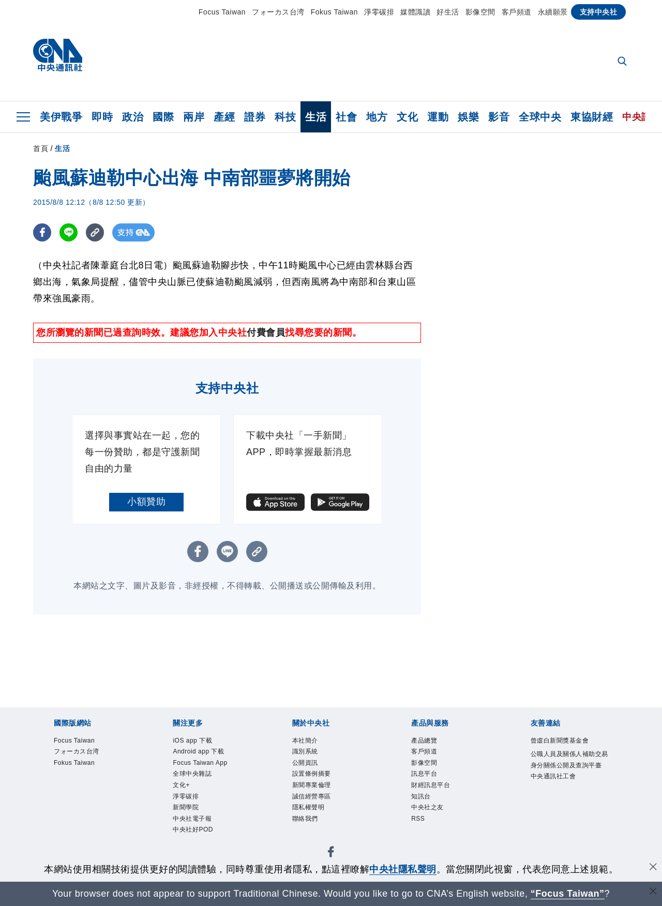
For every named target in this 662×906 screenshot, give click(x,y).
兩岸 (193, 117)
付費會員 (266, 332)
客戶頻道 (517, 12)
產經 (224, 117)
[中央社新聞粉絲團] (331, 853)
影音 (498, 117)
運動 (437, 117)
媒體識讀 (415, 12)
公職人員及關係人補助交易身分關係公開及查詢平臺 (569, 759)
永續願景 (553, 12)
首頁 (40, 148)
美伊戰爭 (61, 117)
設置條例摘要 (311, 773)
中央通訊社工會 (553, 776)
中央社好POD (193, 829)
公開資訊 (305, 762)
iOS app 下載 (192, 740)
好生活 (448, 12)
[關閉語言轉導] (653, 892)
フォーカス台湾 (278, 12)
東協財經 (591, 117)
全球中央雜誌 (192, 773)
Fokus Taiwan (334, 12)
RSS (418, 818)
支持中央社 (599, 12)
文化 (407, 117)
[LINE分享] (68, 232)
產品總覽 (424, 740)
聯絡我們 (305, 818)
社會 (346, 117)
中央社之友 (427, 807)
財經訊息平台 (430, 785)
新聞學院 (186, 807)
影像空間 (480, 12)
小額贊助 (146, 501)
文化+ (181, 785)
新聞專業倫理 (311, 785)
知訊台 (421, 796)
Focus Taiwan (222, 12)
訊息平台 (424, 773)
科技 (285, 117)
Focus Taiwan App (200, 762)
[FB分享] (42, 232)
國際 (163, 117)
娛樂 (468, 117)
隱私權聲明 (308, 807)
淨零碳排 (379, 12)
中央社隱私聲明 (403, 869)
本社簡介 (305, 740)
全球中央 (540, 117)
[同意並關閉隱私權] (653, 868)
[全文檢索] (623, 62)
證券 (254, 117)
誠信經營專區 (311, 796)
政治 (132, 117)
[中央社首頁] (57, 58)
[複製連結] (95, 232)
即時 (102, 117)
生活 (315, 117)
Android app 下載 (198, 751)
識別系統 (305, 751)
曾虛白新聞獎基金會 (560, 740)
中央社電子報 (192, 818)
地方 (376, 117)
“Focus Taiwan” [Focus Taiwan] (568, 893)
